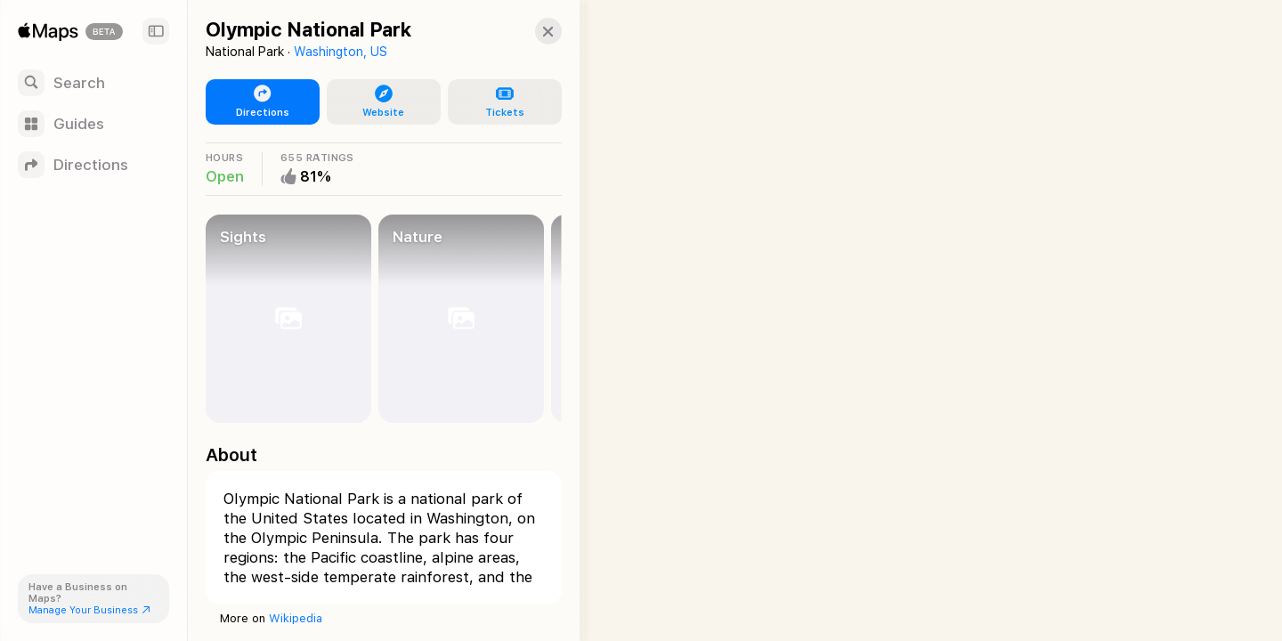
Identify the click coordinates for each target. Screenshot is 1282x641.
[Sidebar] (155, 31)
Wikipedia (295, 618)
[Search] (93, 82)
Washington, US (340, 52)
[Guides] (93, 123)
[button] (530, 31)
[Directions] (93, 164)
